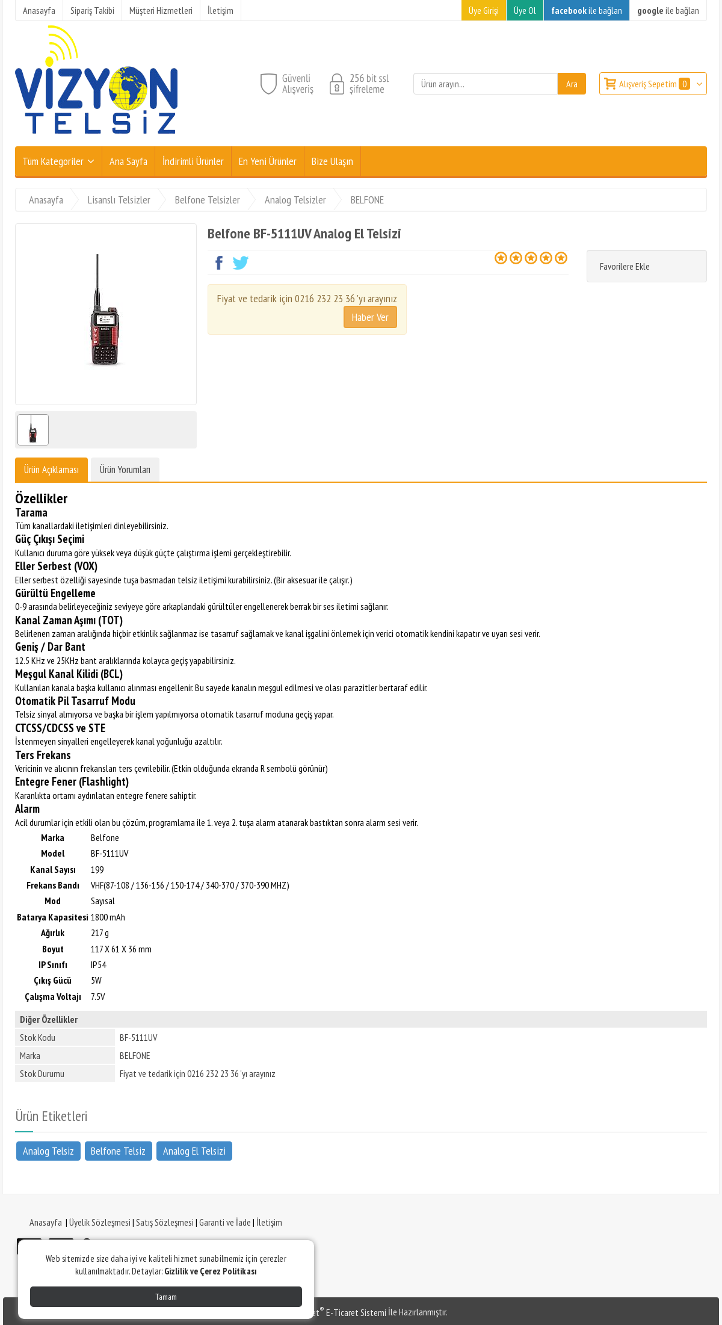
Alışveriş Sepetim (655, 84)
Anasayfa (45, 1222)
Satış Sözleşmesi (165, 1222)
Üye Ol (525, 10)
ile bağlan (586, 10)
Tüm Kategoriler (53, 161)
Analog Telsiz (48, 1151)
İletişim (269, 1222)
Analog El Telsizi (194, 1151)
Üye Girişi (484, 10)
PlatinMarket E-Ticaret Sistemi (330, 1312)
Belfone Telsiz (118, 1151)
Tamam (166, 1296)
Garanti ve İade (225, 1222)
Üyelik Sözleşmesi (100, 1222)
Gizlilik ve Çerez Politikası (210, 1271)
